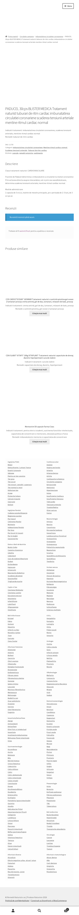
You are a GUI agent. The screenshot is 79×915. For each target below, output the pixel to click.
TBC (48, 803)
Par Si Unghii (13, 536)
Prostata (50, 664)
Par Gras (11, 530)
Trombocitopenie (53, 846)
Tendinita (50, 561)
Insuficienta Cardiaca (55, 496)
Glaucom (50, 687)
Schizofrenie (51, 607)
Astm (49, 786)
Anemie (49, 465)
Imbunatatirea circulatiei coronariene (49, 36)
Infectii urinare (52, 652)
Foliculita (50, 735)
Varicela (11, 638)
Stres (10, 741)
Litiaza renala (52, 655)
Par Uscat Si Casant (15, 533)
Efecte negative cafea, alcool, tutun (22, 860)
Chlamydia (12, 664)
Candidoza (51, 712)
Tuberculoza (51, 806)
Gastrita (11, 803)
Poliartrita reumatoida (55, 547)
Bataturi (50, 709)
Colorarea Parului (14, 521)
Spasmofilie (12, 578)
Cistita (49, 644)
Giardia (11, 806)
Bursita (49, 524)
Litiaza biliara (13, 820)
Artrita (49, 476)
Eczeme (49, 724)
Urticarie (50, 769)
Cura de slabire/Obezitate (18, 559)
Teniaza (11, 840)
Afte (48, 860)
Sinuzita (50, 635)
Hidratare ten (13, 490)
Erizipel (11, 618)
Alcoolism (12, 857)
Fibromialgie (51, 587)
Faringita (50, 621)
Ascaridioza (12, 749)
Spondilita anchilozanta (56, 556)
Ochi (48, 692)
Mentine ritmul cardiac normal (55, 147)
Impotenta (12, 598)
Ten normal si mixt (15, 487)
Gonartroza (51, 533)
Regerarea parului (15, 516)
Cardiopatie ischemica (55, 479)
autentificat (25, 231)
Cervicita (11, 658)
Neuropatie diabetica (16, 573)
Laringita (50, 624)
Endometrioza (13, 672)
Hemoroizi (51, 487)
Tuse (10, 635)
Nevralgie (50, 598)
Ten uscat (12, 482)
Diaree (10, 786)
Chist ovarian (13, 661)
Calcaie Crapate (14, 499)
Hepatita (11, 627)
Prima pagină (13, 36)
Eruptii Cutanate (14, 470)
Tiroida (49, 826)
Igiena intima (13, 684)
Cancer (49, 837)
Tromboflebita (52, 507)
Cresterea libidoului (15, 590)
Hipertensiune (52, 490)
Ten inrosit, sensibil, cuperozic (20, 485)
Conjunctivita (52, 681)
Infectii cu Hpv (13, 630)
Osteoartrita (52, 539)
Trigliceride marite (15, 581)
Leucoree (11, 687)
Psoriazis (50, 758)
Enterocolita (13, 795)
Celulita (11, 553)
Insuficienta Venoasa (55, 499)
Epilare (10, 505)
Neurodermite (52, 749)
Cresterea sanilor (14, 593)
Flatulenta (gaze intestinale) (19, 800)
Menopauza (12, 692)
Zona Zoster (12, 641)
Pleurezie (50, 798)
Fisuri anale (51, 732)
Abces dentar (52, 857)
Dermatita (51, 721)
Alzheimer (50, 570)
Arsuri (49, 707)
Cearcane (11, 502)
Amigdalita (51, 618)
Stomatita (51, 869)
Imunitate (12, 732)
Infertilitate (12, 601)
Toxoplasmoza (13, 875)
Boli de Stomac (14, 761)
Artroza (49, 521)
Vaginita (11, 712)
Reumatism (51, 550)
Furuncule (50, 738)
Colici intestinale (14, 778)
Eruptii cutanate (53, 726)
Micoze (49, 744)
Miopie (49, 689)
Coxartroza (51, 527)
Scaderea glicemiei (15, 576)
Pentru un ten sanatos (16, 476)
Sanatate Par (13, 539)
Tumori (49, 849)
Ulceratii (11, 877)
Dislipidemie (13, 564)
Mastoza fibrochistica (16, 689)
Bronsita (50, 789)
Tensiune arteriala (54, 505)
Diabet (10, 561)
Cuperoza (50, 715)
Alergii (10, 721)
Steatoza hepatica (15, 837)
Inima (49, 493)
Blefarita (50, 675)
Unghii (49, 766)
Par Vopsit (12, 519)
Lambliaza (12, 818)
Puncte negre (52, 761)
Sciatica (50, 553)
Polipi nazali (51, 630)
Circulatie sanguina (27, 36)
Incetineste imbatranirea (17, 735)
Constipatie (12, 783)
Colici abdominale (15, 775)
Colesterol (12, 556)
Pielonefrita (51, 661)
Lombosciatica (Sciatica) (56, 536)
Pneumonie (51, 800)
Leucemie (50, 840)
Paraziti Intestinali (15, 829)
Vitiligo (49, 778)
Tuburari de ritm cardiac (37, 150)
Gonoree (11, 681)
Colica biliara (13, 769)
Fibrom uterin (13, 675)
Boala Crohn (12, 547)
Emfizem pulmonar (54, 792)
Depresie (50, 578)
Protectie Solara (14, 496)
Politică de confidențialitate (17, 900)
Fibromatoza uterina (16, 678)
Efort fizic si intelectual (17, 729)
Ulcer (10, 843)
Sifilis (49, 763)
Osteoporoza (52, 544)
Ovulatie (11, 704)
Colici (10, 772)
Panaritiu (11, 869)
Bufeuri (11, 655)
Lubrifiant (12, 604)
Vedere (49, 695)
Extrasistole (51, 485)
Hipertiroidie (51, 818)
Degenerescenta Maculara (57, 684)
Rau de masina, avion (16, 872)
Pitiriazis (50, 755)
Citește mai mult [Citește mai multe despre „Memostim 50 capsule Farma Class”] (39, 441)
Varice (49, 513)
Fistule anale (52, 729)
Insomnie (50, 590)
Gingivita (50, 866)
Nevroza (50, 601)
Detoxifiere (12, 726)
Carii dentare (52, 863)
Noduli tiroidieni (53, 823)
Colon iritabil (13, 781)
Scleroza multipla (53, 610)
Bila (9, 758)
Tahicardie (51, 502)
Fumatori (11, 863)
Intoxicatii (12, 570)
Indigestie (12, 815)
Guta (48, 650)
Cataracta (51, 678)
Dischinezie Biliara (15, 789)
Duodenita (12, 792)
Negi (48, 746)
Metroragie (12, 695)
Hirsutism (50, 820)
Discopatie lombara (54, 530)
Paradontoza (52, 872)
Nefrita (49, 658)
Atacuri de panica (53, 576)
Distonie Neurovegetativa (57, 581)
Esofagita (12, 798)
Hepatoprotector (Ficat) (17, 812)
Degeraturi (51, 718)
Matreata (11, 524)
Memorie (50, 593)
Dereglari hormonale (16, 667)
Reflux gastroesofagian (17, 832)
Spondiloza (51, 559)
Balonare (11, 755)
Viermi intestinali (14, 846)
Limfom (50, 843)
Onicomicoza (52, 704)
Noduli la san (13, 698)
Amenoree (12, 650)
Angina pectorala (53, 467)
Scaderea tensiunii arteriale (16, 150)
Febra (10, 621)
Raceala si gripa (14, 632)
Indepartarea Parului (16, 527)
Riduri (10, 465)
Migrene (50, 596)
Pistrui (49, 752)
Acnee (10, 493)
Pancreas (11, 826)
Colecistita (12, 766)
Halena (10, 866)
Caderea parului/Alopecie (17, 513)
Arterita (50, 470)
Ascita (10, 752)
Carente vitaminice (15, 550)
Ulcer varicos (52, 510)
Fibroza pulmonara (54, 795)
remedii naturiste (26, 153)
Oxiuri (10, 823)
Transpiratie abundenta (56, 829)
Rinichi (49, 667)
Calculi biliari (13, 849)
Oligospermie (13, 607)
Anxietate (50, 573)
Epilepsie (50, 584)
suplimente (38, 153)
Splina (10, 835)
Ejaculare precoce (15, 596)
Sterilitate (12, 610)
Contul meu (13, 910)
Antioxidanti (13, 724)
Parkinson (50, 604)
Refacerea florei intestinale (18, 738)
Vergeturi (50, 772)
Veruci (49, 775)
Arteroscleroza (52, 473)
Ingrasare (11, 567)
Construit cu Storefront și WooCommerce (49, 900)
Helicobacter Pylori (15, 809)
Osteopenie (51, 541)
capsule (15, 153)
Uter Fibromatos (14, 709)
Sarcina (11, 707)
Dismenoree (12, 670)
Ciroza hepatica (14, 763)
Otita (49, 627)
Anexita (11, 652)
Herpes (49, 741)
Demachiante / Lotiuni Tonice (19, 467)
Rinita (49, 632)
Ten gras (11, 479)
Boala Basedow (52, 815)
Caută (39, 910)
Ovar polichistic (14, 701)
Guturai (11, 624)
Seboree (11, 473)
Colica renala (52, 647)
